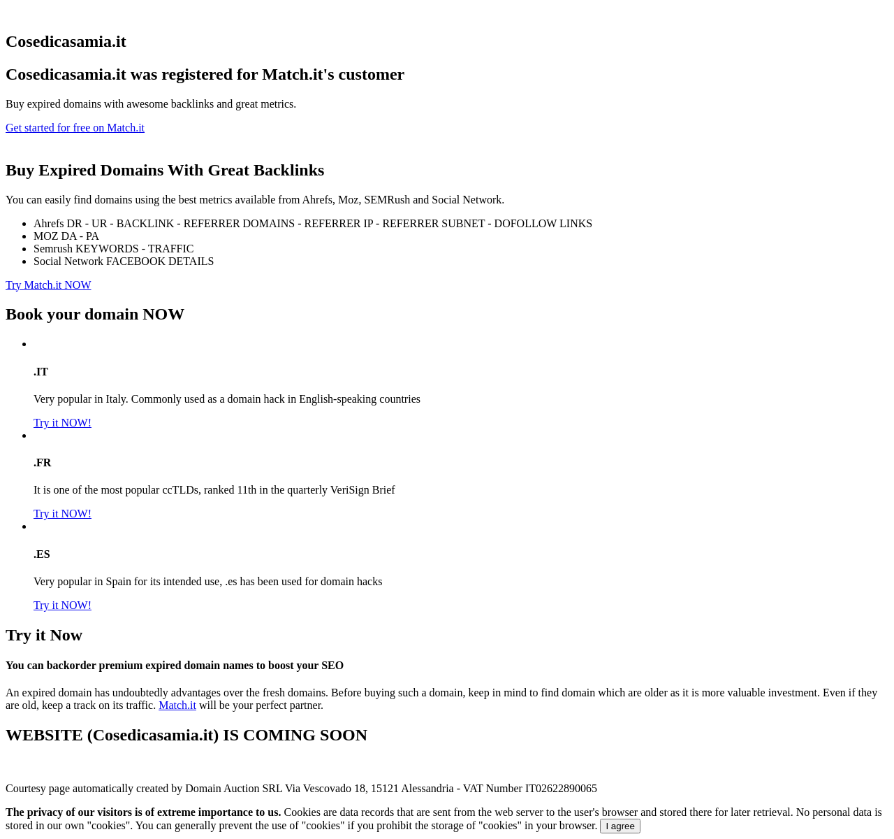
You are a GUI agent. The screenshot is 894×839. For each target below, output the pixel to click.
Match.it (177, 705)
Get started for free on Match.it (75, 128)
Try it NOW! (62, 423)
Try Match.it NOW (48, 285)
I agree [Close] (620, 826)
